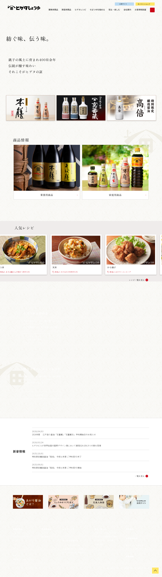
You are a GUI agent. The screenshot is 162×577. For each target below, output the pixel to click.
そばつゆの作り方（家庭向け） (75, 552)
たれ (14, 548)
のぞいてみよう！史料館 (104, 540)
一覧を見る (140, 476)
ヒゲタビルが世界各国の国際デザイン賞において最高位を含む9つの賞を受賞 (66, 445)
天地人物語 (99, 544)
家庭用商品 (66, 9)
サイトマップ (18, 568)
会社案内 (127, 9)
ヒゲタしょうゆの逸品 (71, 545)
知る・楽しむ (114, 9)
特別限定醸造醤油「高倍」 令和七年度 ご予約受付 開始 (57, 467)
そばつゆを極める (97, 9)
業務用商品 (53, 9)
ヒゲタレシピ (80, 9)
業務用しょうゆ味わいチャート (25, 559)
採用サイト (123, 4)
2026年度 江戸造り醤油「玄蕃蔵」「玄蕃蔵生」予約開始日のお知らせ (64, 434)
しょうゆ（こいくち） (21, 533)
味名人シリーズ (19, 555)
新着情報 (130, 556)
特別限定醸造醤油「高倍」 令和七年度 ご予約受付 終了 (57, 456)
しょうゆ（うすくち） (21, 536)
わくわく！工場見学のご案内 (106, 536)
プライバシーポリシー (34, 568)
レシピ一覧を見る (137, 280)
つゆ (14, 544)
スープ (15, 551)
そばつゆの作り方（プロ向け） (75, 549)
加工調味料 (45, 536)
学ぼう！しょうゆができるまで (107, 533)
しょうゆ (44, 533)
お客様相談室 (140, 9)
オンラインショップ (144, 4)
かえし (15, 540)
